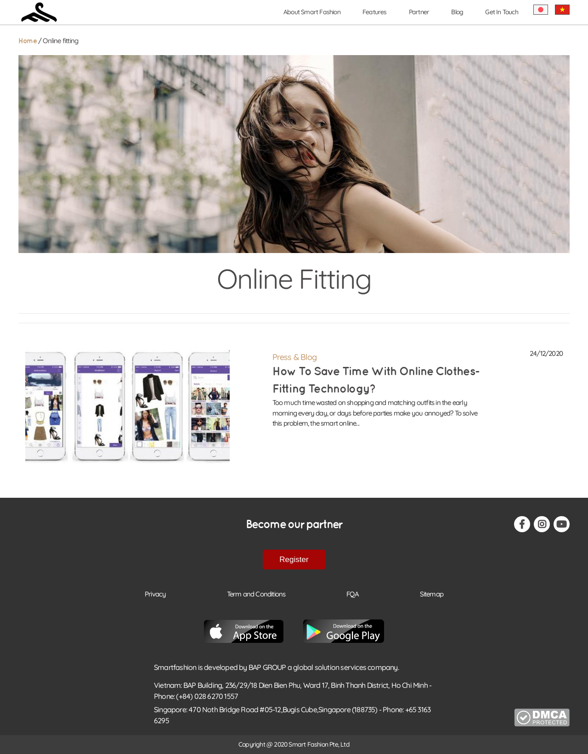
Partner (419, 12)
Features (374, 12)
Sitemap (431, 594)
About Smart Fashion (311, 12)
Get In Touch (501, 12)
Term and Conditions (256, 594)
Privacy (155, 594)
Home (27, 41)
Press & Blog (294, 357)
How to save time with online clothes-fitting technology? (375, 380)
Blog (457, 12)
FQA (352, 594)
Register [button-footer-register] (293, 559)
